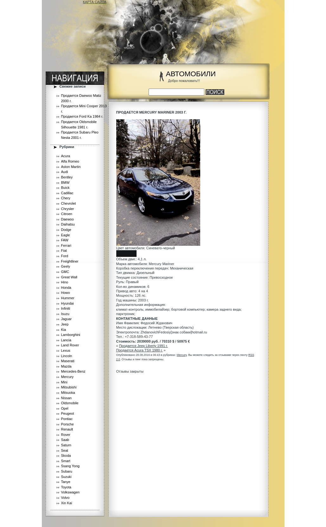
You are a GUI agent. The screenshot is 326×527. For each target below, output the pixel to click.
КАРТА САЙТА (94, 2)
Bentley (67, 177)
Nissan (66, 398)
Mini (64, 382)
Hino (64, 282)
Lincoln (66, 356)
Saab (65, 440)
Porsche (67, 424)
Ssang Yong (70, 466)
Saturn (66, 445)
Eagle (65, 235)
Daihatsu (68, 224)
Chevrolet (68, 203)
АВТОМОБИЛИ (191, 74)
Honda (66, 287)
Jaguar (66, 319)
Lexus (65, 350)
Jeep (65, 324)
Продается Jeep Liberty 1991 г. (143, 346)
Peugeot (67, 413)
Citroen (66, 214)
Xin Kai (66, 503)
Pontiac (67, 419)
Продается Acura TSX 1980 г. (139, 350)
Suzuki (66, 477)
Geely (65, 266)
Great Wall (69, 277)
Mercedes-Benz (73, 371)
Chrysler (67, 209)
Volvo (65, 497)
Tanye (65, 482)
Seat (64, 450)
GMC (65, 272)
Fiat (64, 250)
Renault (67, 429)
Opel (64, 408)
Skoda (66, 455)
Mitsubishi (69, 387)
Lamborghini (70, 335)
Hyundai (67, 303)
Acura (65, 156)
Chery (65, 198)
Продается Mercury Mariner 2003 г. (151, 112)
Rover (65, 435)
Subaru (66, 471)
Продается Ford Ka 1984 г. (82, 116)
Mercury (67, 377)
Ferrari (66, 245)
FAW (64, 240)
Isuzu (65, 314)
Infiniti (65, 308)
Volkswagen (70, 492)
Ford (64, 256)
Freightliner (70, 261)
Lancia (66, 340)
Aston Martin (71, 167)
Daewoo (67, 219)
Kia (63, 330)
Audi (64, 172)
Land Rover (70, 345)
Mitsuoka (68, 392)
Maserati (67, 361)
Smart (65, 461)
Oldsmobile (70, 403)
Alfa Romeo (70, 161)
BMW (65, 182)
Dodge (66, 230)
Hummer (67, 298)
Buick (65, 187)
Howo (65, 292)
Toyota (66, 487)
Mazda (66, 366)
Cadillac (67, 193)
